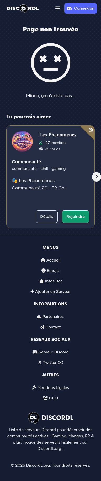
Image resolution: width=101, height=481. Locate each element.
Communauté (26, 162)
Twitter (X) (53, 362)
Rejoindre (75, 216)
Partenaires (53, 316)
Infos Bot (53, 281)
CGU (53, 398)
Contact (53, 326)
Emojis (53, 270)
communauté (25, 168)
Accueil (53, 260)
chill (44, 168)
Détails (46, 216)
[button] (57, 8)
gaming (59, 168)
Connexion (80, 8)
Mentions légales (53, 387)
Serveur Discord (54, 352)
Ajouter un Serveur (53, 291)
